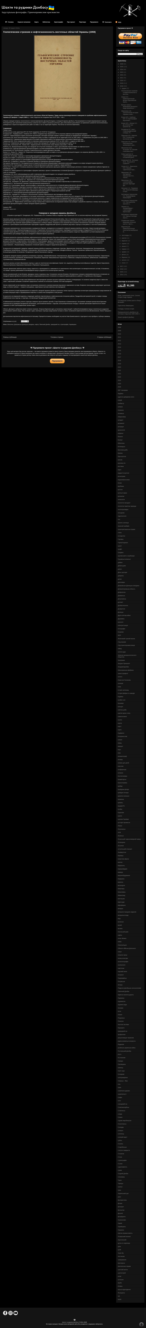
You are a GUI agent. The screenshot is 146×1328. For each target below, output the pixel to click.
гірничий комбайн (123, 526)
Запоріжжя (121, 660)
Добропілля (122, 592)
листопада (125, 235)
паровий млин (122, 971)
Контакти (107, 22)
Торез (120, 1180)
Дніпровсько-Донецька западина (24, 324)
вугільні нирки (122, 493)
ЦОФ (119, 1250)
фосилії (120, 1213)
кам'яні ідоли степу (124, 713)
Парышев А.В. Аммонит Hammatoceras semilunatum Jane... (129, 143)
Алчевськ (121, 413)
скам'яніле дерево (124, 1091)
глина (119, 532)
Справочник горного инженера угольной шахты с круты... (128, 222)
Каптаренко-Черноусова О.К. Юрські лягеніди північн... (129, 216)
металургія (121, 885)
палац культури (123, 958)
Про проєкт (71, 22)
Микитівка (121, 889)
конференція (122, 769)
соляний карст (122, 1137)
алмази (120, 407)
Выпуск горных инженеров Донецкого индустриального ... (129, 106)
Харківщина (72, 324)
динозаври (121, 582)
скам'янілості (122, 1094)
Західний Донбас (123, 667)
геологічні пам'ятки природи (127, 506)
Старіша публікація (104, 337)
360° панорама (123, 390)
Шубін (120, 1283)
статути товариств (124, 1150)
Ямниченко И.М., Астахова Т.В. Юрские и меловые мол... (129, 149)
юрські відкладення (124, 1289)
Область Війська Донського (127, 948)
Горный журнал (123, 542)
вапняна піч (121, 463)
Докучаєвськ (122, 599)
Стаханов (121, 1154)
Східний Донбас (123, 1173)
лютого (124, 260)
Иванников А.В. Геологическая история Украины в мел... (129, 112)
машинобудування (124, 875)
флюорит (121, 1207)
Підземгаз (121, 998)
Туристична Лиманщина (126, 305)
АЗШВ (120, 400)
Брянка (120, 453)
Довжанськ (121, 595)
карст (119, 726)
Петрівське (121, 981)
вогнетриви (121, 476)
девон (120, 569)
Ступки (120, 1163)
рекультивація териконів (126, 1038)
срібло (120, 1140)
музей (120, 925)
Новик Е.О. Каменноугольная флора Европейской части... (128, 99)
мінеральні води (123, 915)
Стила (120, 1157)
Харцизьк (121, 1230)
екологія (120, 622)
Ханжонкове (122, 1220)
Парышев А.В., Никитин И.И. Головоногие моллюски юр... (129, 137)
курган (120, 816)
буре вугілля (122, 456)
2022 (122, 75)
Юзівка (120, 1286)
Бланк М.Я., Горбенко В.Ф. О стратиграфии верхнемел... (129, 118)
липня (124, 246)
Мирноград (121, 895)
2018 (122, 86)
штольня (120, 1279)
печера (120, 985)
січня (123, 263)
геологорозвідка (123, 509)
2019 (122, 83)
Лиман (120, 826)
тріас (119, 1190)
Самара (120, 1061)
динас (120, 579)
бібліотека (10, 324)
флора (120, 1203)
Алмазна (121, 410)
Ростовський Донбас (124, 1051)
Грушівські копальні (124, 559)
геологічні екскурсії (124, 503)
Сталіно (120, 1144)
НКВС (120, 942)
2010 (119, 334)
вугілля (120, 489)
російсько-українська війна (126, 1048)
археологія (121, 430)
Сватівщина (122, 1064)
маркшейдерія (122, 869)
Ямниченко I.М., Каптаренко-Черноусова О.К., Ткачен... (127, 175)
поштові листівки (123, 1024)
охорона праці (122, 955)
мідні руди (121, 902)
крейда (120, 786)
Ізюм (119, 687)
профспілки (121, 1034)
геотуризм (121, 513)
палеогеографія (123, 961)
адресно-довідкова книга (126, 397)
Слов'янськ (121, 1110)
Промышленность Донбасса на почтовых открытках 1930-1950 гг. (129, 313)
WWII (119, 1299)
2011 (119, 337)
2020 (122, 80)
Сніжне (120, 1117)
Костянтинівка (122, 776)
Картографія (58, 22)
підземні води (122, 1004)
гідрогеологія (122, 516)
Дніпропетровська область (126, 589)
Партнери (82, 22)
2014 (122, 274)
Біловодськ (121, 446)
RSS (118, 22)
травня (124, 252)
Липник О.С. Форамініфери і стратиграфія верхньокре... (127, 209)
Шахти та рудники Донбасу (25, 7)
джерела (120, 576)
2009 (119, 330)
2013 (119, 344)
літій (119, 832)
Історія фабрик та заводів (126, 693)
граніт (120, 546)
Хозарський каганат (124, 1236)
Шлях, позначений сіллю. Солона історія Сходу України (129, 296)
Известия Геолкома (124, 680)
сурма (120, 1170)
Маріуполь (121, 865)
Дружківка (121, 619)
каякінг (120, 740)
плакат (120, 1014)
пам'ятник (121, 968)
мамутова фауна (123, 859)
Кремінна (121, 799)
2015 (122, 272)
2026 (122, 64)
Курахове (121, 812)
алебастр (121, 403)
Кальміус (121, 703)
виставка (121, 466)
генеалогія (121, 499)
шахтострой (122, 1273)
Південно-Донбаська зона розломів (129, 988)
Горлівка (120, 539)
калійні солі (121, 700)
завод (120, 648)
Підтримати (94, 22)
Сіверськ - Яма (123, 1081)
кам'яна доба (122, 710)
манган (120, 862)
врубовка (121, 486)
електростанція (123, 625)
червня (124, 249)
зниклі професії (123, 673)
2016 (122, 269)
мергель (120, 882)
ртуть (119, 1054)
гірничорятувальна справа (126, 529)
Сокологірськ (122, 1124)
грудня (124, 88)
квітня (124, 254)
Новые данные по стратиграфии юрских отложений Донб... (129, 155)
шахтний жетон (123, 1269)
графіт (120, 549)
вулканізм (121, 496)
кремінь (120, 802)
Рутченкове (121, 1057)
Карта (36, 22)
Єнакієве (121, 632)
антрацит (121, 426)
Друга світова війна (124, 615)
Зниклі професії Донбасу (126, 317)
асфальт (120, 433)
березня (124, 257)
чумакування (122, 1260)
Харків (120, 1223)
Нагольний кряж (123, 932)
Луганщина (121, 842)
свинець (120, 1067)
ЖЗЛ (119, 635)
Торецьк (120, 1183)
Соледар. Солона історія (126, 309)
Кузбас (120, 809)
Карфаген (121, 733)
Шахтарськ (121, 1263)
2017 (122, 266)
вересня (124, 241)
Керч (119, 749)
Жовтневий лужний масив (126, 638)
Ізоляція (120, 683)
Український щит (123, 1193)
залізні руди (122, 652)
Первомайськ (122, 978)
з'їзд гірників (122, 642)
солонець (121, 1134)
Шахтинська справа (124, 1266)
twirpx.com (13, 209)
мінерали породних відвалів (127, 912)
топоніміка (121, 1177)
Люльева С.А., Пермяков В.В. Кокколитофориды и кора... (129, 189)
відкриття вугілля (123, 473)
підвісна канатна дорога (126, 995)
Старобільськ (122, 1147)
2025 (122, 66)
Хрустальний (122, 1240)
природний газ (55, 324)
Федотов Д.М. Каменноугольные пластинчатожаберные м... (129, 229)
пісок (119, 1011)
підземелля (121, 1001)
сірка (119, 1087)
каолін (120, 720)
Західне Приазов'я (124, 663)
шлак (119, 1276)
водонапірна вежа (124, 480)
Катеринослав (122, 736)
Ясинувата (121, 1293)
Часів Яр (120, 1253)
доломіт (120, 602)
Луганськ (121, 836)
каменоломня (122, 716)
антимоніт (121, 423)
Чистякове (121, 1256)
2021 (122, 78)
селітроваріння (123, 1077)
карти (119, 730)
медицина (121, 879)
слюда (120, 1114)
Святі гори (121, 1071)
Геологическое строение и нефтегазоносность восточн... (129, 92)
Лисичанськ (121, 829)
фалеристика (122, 1200)
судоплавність (122, 1167)
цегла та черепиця (124, 1243)
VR (119, 1296)
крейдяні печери (123, 792)
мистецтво (121, 899)
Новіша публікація (10, 337)
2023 (122, 72)
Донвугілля (121, 609)
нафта (37, 324)
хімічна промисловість (125, 1233)
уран (119, 1197)
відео (119, 470)
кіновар (120, 759)
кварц (120, 743)
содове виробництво (124, 1120)
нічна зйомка (122, 938)
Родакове (121, 1044)
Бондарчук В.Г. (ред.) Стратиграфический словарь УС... (128, 131)
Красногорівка (122, 783)
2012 (119, 340)
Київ (119, 753)
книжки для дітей (123, 763)
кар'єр (120, 723)
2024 (122, 69)
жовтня (124, 238)
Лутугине (121, 845)
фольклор (121, 1210)
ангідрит (120, 420)
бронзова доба (123, 450)
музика (120, 928)
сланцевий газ (122, 1104)
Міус (119, 918)
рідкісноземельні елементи (127, 1041)
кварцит (120, 746)
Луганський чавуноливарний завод (129, 839)
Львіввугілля (122, 852)
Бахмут (120, 440)
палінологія (121, 965)
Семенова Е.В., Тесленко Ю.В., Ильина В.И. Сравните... (129, 161)
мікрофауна (122, 905)
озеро (120, 952)
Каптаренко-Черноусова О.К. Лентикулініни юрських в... (129, 202)
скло (119, 1100)
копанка (120, 773)
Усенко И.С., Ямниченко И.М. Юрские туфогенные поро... (129, 168)
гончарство (121, 536)
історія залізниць (123, 690)
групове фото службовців (126, 556)
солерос (120, 1130)
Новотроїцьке (122, 945)
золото (120, 677)
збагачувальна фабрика (126, 670)
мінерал (120, 908)
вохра (120, 483)
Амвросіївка (122, 417)
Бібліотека (46, 22)
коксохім (120, 766)
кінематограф (122, 756)
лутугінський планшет (125, 849)
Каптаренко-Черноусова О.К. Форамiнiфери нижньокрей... (129, 196)
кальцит (120, 706)
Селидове (121, 1074)
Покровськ (121, 1018)
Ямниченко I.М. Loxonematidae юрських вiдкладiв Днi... (128, 182)
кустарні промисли (124, 822)
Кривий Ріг (121, 806)
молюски (121, 922)
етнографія (121, 629)
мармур (120, 872)
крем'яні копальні (123, 796)
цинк (119, 1246)
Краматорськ (122, 779)
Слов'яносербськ (123, 1107)
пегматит (121, 975)
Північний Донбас (44, 324)
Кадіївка (120, 696)
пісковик (120, 1008)
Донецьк (120, 612)
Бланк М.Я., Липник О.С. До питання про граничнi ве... (129, 124)
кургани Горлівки (123, 819)
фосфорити (121, 1216)
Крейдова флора (123, 789)
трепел (120, 1187)
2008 (119, 327)
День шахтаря (122, 572)
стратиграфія (64, 324)
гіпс (119, 519)
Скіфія (120, 1097)
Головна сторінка (57, 337)
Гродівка (120, 552)
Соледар (121, 1127)
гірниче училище (123, 523)
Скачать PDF (7, 207)
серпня (124, 243)
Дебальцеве (122, 566)
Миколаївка (121, 892)
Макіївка (120, 855)
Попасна (120, 1021)
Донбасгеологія (123, 605)
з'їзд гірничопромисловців (126, 645)
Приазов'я (121, 1028)
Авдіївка (120, 393)
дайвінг (120, 562)
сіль (119, 1084)
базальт (120, 436)
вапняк (120, 460)
